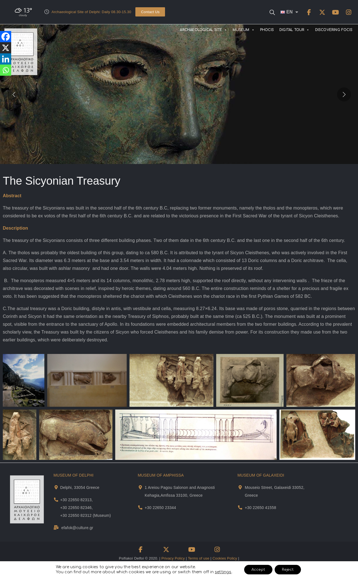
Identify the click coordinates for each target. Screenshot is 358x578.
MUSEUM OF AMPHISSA (161, 475)
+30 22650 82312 (75, 515)
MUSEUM (243, 30)
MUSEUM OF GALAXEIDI (260, 475)
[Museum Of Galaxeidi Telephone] (240, 507)
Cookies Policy (225, 558)
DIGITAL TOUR (294, 30)
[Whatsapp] (5, 70)
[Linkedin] (5, 59)
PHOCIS (267, 30)
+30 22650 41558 (260, 507)
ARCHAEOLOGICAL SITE (203, 30)
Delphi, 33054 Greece (79, 487)
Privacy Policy (173, 558)
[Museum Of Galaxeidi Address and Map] (240, 487)
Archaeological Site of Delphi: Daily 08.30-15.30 (91, 12)
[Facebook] (5, 36)
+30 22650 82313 (75, 500)
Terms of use (198, 558)
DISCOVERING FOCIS (333, 30)
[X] (5, 47)
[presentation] (14, 94)
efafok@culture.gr (77, 527)
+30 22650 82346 (75, 507)
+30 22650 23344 (160, 507)
